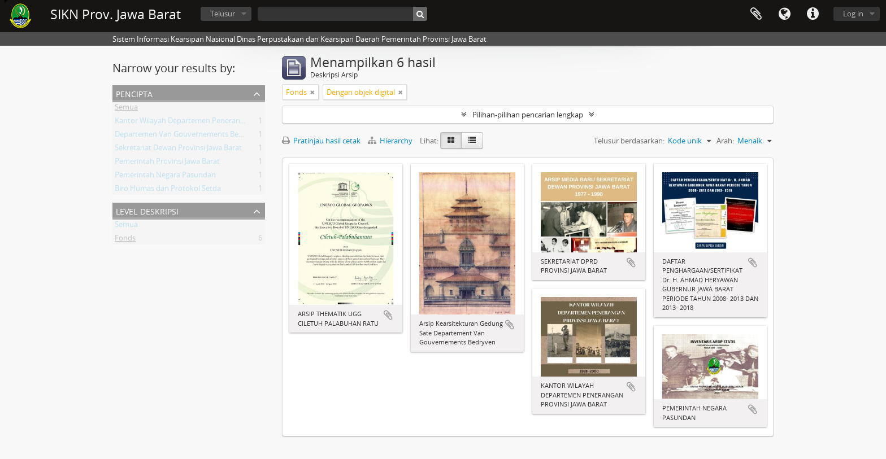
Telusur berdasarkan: (629, 140)
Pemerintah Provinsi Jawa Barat (167, 163)
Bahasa (784, 14)
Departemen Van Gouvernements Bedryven (188, 136)
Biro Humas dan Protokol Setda (168, 190)
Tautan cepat (812, 14)
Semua (126, 109)
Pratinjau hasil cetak (321, 140)
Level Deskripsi (147, 210)
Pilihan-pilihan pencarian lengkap (527, 115)
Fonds (125, 240)
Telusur (222, 13)
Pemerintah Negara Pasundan (165, 177)
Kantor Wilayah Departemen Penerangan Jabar (193, 122)
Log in (853, 13)
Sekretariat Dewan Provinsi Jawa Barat (178, 150)
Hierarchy (391, 140)
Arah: (725, 140)
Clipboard (756, 14)
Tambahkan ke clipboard (388, 315)
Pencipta (134, 92)
